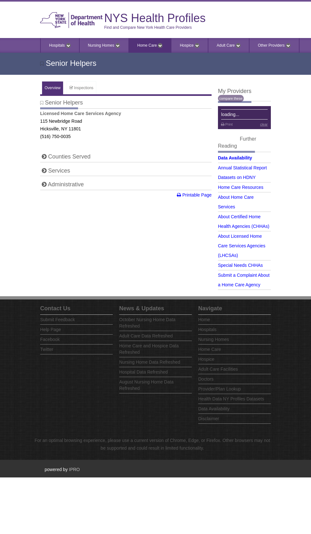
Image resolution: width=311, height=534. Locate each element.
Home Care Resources (240, 187)
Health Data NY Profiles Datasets (231, 398)
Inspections (81, 88)
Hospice (189, 45)
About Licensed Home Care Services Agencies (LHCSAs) (241, 246)
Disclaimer (208, 418)
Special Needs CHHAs (240, 265)
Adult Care (229, 45)
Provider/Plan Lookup (219, 388)
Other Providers (274, 45)
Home (204, 319)
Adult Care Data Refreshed (146, 335)
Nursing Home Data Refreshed (149, 362)
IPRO (74, 469)
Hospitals (60, 45)
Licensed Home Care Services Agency (80, 113)
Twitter (46, 349)
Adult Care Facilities (218, 369)
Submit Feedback (57, 319)
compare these (230, 98)
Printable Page (194, 194)
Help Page (50, 329)
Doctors (205, 379)
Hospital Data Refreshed (143, 372)
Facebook (50, 339)
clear (264, 124)
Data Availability (235, 157)
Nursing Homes (104, 45)
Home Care (150, 45)
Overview (53, 88)
